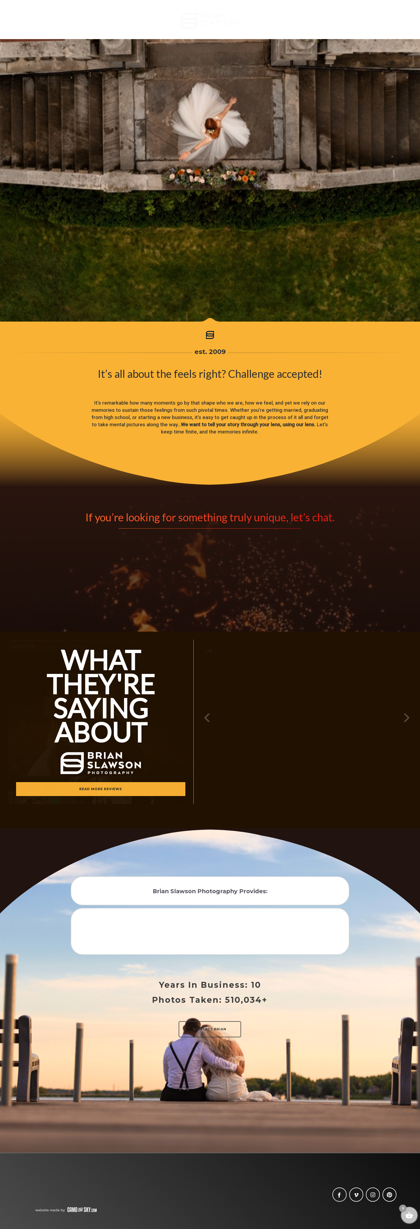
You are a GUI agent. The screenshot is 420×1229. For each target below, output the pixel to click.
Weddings (101, 23)
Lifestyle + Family (299, 23)
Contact (377, 23)
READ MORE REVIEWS (100, 789)
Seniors (133, 23)
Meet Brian (43, 23)
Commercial (343, 23)
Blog (72, 23)
